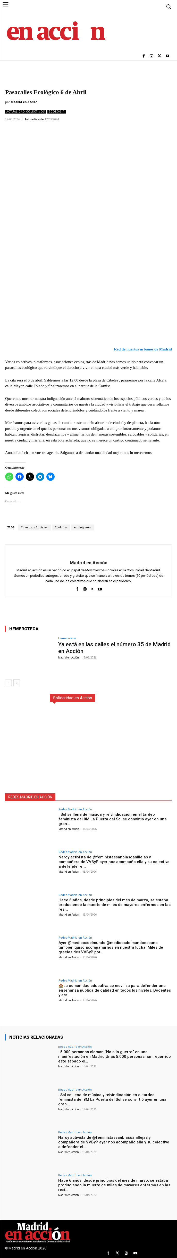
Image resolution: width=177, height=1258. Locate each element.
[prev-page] (8, 682)
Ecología (56, 112)
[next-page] (16, 682)
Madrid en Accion (68, 829)
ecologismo (82, 527)
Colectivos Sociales (34, 527)
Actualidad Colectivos (25, 112)
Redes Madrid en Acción (75, 809)
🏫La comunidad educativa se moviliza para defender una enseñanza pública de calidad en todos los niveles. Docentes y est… (114, 990)
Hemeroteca (67, 638)
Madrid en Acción (24, 102)
